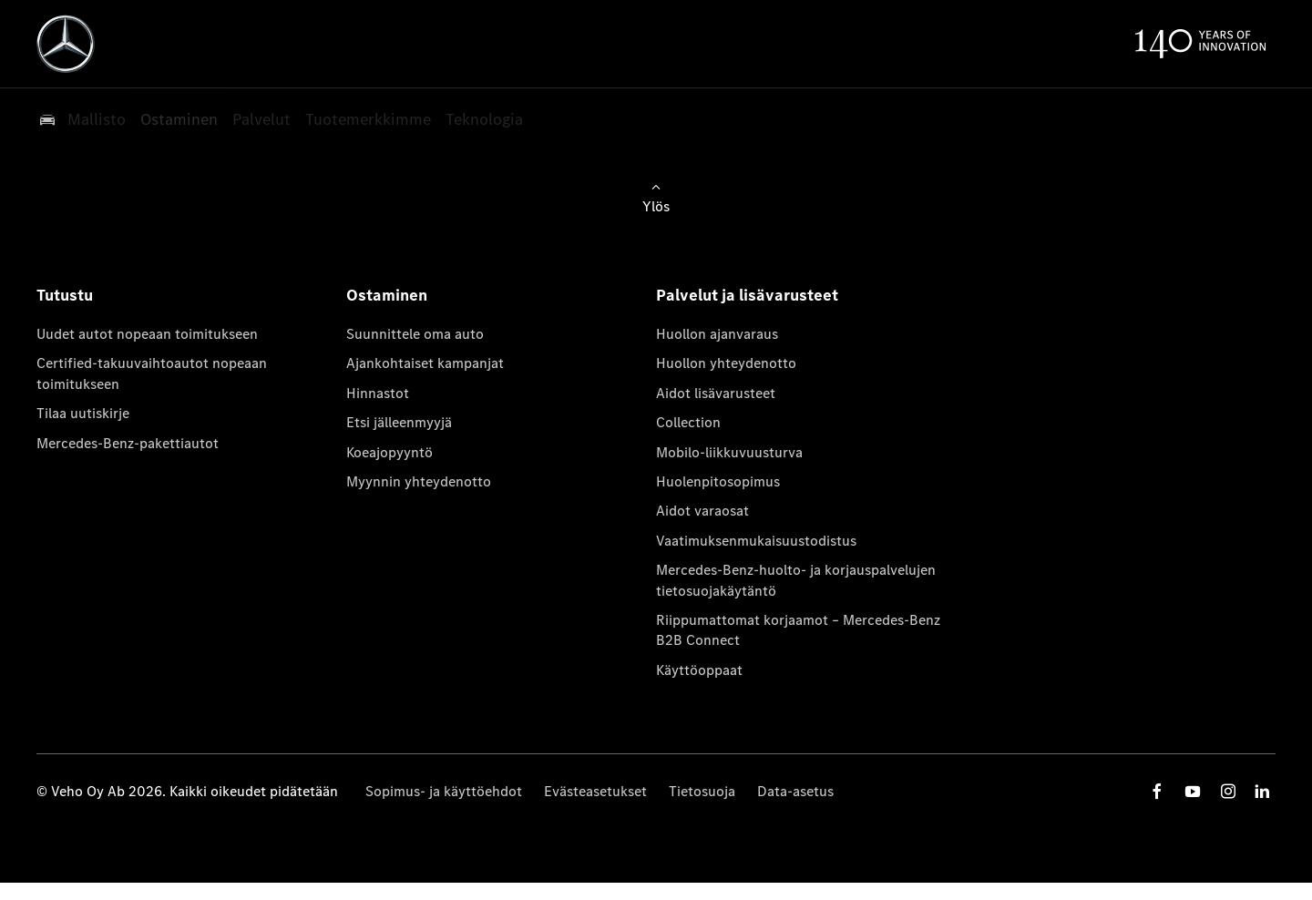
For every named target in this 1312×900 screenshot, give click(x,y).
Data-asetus (795, 791)
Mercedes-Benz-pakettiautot (127, 443)
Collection (688, 422)
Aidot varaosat (702, 510)
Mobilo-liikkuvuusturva (729, 452)
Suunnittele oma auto (415, 333)
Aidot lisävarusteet (715, 393)
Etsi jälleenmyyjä (399, 422)
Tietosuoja (702, 791)
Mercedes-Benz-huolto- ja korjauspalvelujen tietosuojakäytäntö (796, 579)
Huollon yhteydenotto (726, 363)
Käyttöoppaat (699, 670)
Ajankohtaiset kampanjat (425, 363)
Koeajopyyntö (389, 452)
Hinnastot (377, 393)
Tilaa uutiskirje (82, 413)
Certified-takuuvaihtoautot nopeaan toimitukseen (151, 373)
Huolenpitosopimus (718, 481)
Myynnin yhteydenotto (418, 481)
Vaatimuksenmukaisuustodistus (756, 540)
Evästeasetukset (595, 791)
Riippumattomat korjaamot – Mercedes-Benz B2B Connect (798, 629)
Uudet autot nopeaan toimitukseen (147, 333)
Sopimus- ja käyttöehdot (443, 791)
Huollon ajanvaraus (717, 333)
